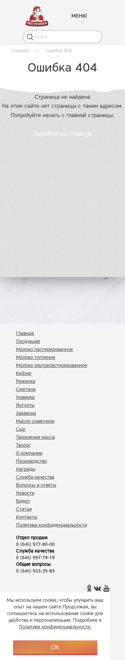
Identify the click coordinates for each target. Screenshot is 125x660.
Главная (25, 333)
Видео (23, 501)
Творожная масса (35, 437)
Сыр (20, 429)
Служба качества (35, 477)
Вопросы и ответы (36, 485)
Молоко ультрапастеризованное (51, 365)
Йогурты (25, 405)
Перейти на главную (62, 133)
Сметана (26, 389)
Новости (25, 493)
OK (55, 647)
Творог (23, 445)
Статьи (24, 509)
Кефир (23, 373)
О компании (29, 453)
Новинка (25, 397)
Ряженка (25, 381)
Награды (25, 469)
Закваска (26, 413)
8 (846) (35, 544)
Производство (31, 461)
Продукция (28, 341)
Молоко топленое (35, 357)
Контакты (26, 517)
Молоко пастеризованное (44, 349)
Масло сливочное (35, 421)
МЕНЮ (79, 16)
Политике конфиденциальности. (55, 627)
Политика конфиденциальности (51, 525)
